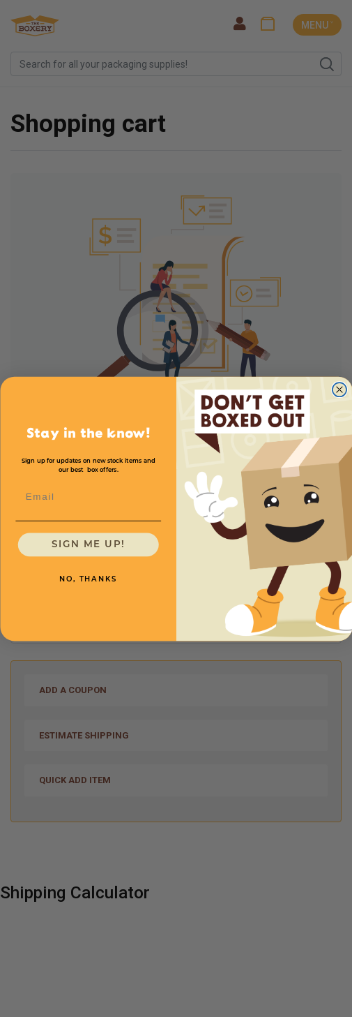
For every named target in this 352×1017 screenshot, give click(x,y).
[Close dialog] (339, 389)
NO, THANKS (88, 579)
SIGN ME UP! (88, 544)
